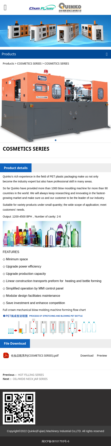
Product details (16, 168)
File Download (15, 343)
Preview (102, 355)
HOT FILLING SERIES (31, 375)
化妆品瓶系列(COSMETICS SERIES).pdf (35, 355)
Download (87, 355)
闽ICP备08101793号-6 (55, 441)
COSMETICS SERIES (29, 63)
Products (8, 63)
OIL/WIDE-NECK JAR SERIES (30, 379)
